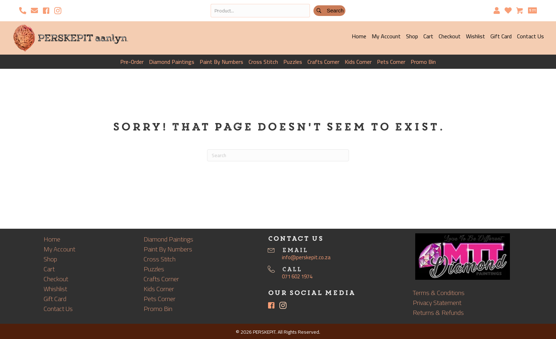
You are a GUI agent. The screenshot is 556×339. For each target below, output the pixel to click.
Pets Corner (391, 61)
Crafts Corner (323, 61)
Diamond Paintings (171, 61)
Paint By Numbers (221, 61)
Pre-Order (132, 61)
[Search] (278, 155)
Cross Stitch (263, 61)
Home (359, 36)
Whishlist (55, 289)
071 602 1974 (297, 276)
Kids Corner (358, 61)
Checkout (450, 36)
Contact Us (530, 36)
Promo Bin (423, 61)
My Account (386, 36)
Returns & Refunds (438, 312)
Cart (428, 36)
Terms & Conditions (439, 293)
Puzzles (292, 61)
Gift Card (501, 36)
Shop (412, 36)
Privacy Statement (437, 303)
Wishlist (475, 36)
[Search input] (260, 10)
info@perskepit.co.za (306, 257)
